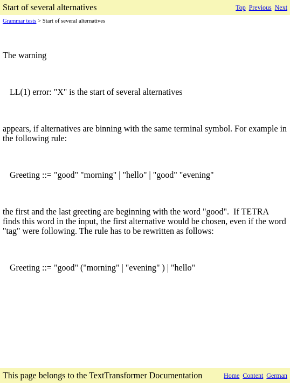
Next (281, 7)
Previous (260, 7)
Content (253, 375)
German (276, 375)
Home (231, 375)
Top (241, 7)
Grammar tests (19, 21)
